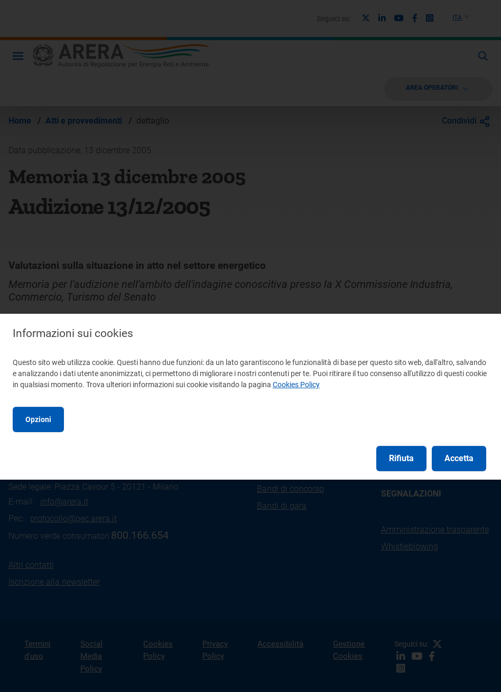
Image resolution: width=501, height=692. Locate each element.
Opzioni (38, 419)
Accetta (459, 458)
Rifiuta (401, 458)
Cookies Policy (296, 384)
